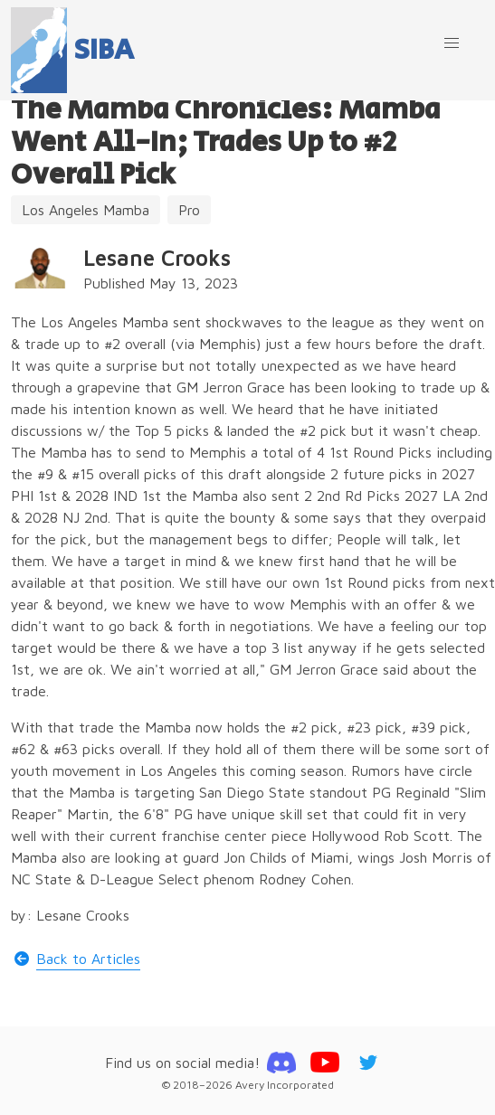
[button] (451, 43)
